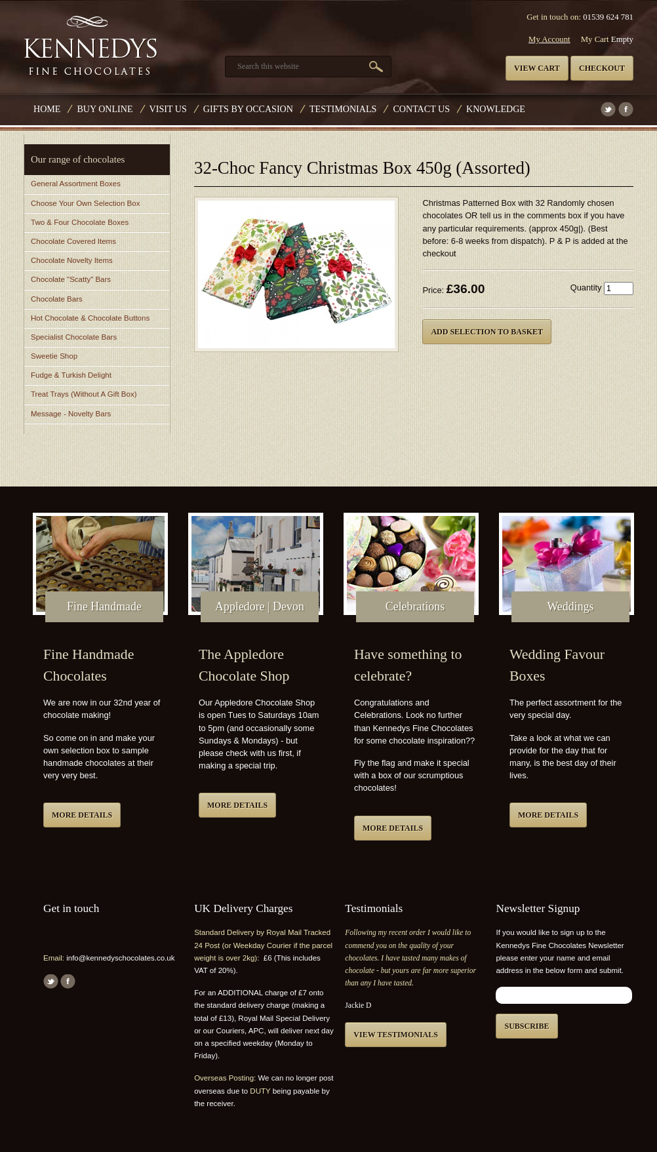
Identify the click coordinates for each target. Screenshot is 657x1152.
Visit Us (168, 109)
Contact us (421, 109)
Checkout (602, 68)
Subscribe (526, 1026)
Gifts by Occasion (248, 109)
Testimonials (342, 109)
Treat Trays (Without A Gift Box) (83, 394)
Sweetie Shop (54, 356)
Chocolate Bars (57, 299)
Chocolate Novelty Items (72, 260)
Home (46, 109)
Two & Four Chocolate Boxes (80, 222)
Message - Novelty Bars (71, 414)
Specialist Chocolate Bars (74, 337)
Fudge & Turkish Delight (71, 375)
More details (82, 815)
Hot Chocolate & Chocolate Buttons (90, 318)
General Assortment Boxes (76, 184)
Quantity (586, 287)
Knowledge (495, 109)
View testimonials (395, 1034)
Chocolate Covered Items (73, 241)
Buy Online (104, 109)
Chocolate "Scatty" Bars (71, 279)
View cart (537, 68)
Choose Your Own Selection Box (85, 203)
